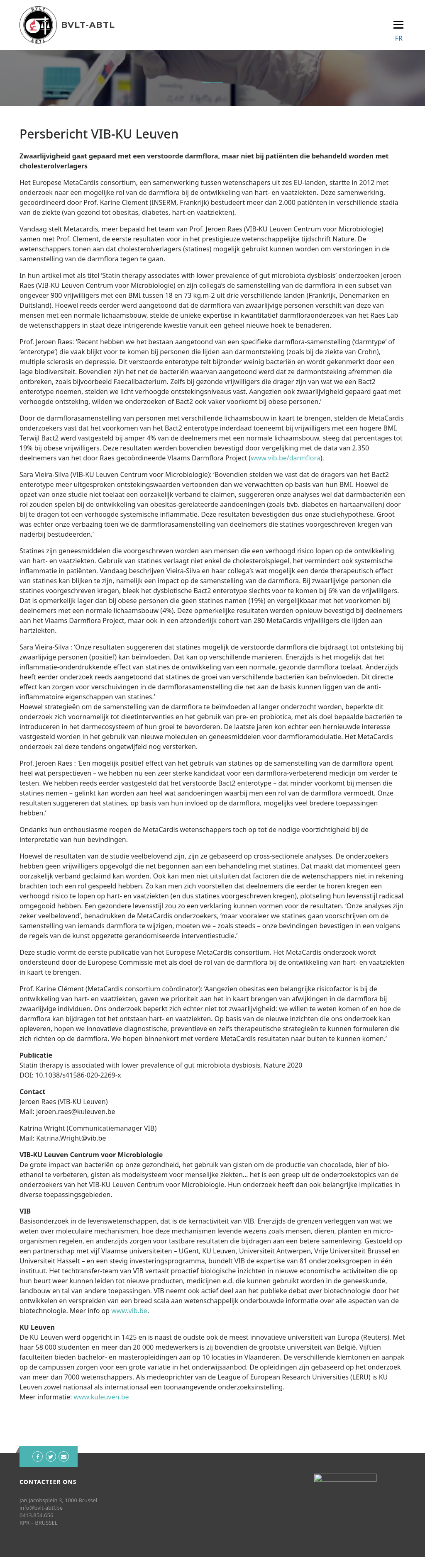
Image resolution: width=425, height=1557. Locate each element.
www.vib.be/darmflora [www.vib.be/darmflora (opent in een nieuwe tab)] (285, 457)
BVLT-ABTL (88, 25)
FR (399, 38)
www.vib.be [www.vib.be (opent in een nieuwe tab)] (129, 1310)
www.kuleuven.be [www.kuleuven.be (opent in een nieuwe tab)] (101, 1396)
